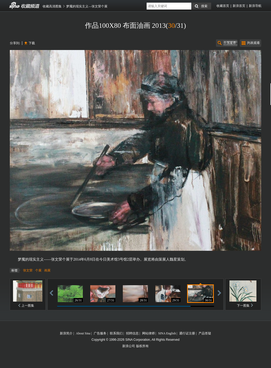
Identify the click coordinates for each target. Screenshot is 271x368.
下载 (32, 43)
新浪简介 (66, 333)
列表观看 (253, 43)
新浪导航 (255, 6)
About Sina (83, 333)
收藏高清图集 (52, 6)
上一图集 (27, 305)
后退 (51, 292)
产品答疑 (204, 333)
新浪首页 (239, 6)
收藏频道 (14, 5)
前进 (219, 292)
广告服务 (100, 333)
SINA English (167, 333)
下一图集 (243, 305)
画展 (47, 270)
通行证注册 (187, 333)
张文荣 (28, 270)
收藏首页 (222, 6)
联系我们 (116, 333)
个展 (38, 270)
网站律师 (148, 333)
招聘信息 (132, 333)
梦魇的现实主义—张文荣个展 (86, 6)
